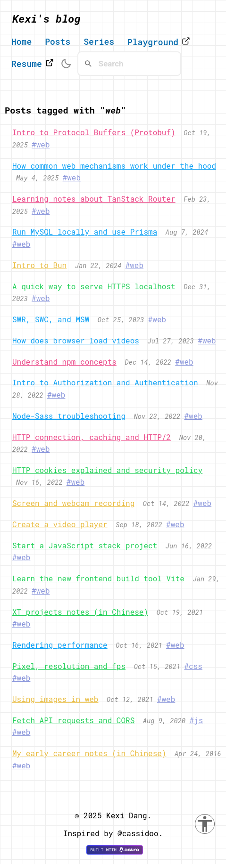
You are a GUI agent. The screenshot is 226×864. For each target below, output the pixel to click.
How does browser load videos (75, 340)
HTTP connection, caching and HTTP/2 (91, 437)
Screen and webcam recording (73, 503)
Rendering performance (60, 645)
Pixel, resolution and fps (69, 666)
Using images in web (55, 699)
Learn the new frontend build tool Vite (98, 578)
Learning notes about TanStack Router (94, 199)
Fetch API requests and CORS (73, 720)
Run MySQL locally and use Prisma (84, 231)
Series (99, 42)
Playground (158, 42)
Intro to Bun (39, 265)
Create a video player (60, 524)
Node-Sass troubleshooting (69, 416)
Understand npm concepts (64, 362)
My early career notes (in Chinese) (89, 753)
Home (21, 42)
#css (193, 666)
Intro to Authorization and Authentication (105, 382)
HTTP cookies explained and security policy (107, 470)
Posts (57, 42)
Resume (32, 63)
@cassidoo (137, 833)
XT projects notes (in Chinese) (80, 612)
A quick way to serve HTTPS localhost (94, 286)
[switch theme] (66, 63)
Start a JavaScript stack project (84, 545)
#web (41, 144)
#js (196, 720)
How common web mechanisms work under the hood (114, 166)
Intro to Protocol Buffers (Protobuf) (94, 132)
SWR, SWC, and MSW (50, 319)
